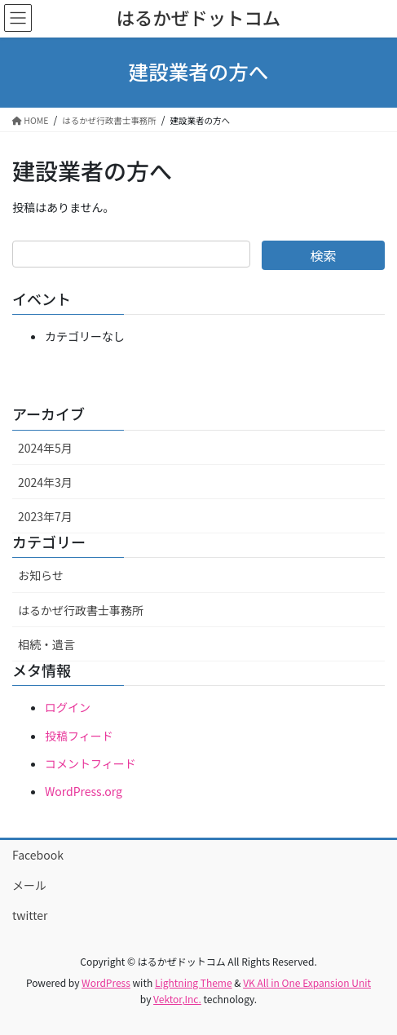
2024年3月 (45, 482)
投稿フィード (79, 736)
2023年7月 (45, 516)
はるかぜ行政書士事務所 (80, 610)
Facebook (38, 855)
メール (29, 885)
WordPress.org (83, 791)
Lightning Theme (193, 982)
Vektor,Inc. (177, 999)
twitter (30, 915)
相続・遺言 (46, 644)
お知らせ (41, 575)
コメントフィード (90, 763)
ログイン (67, 707)
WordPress (106, 982)
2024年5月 (45, 448)
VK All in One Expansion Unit (307, 982)
